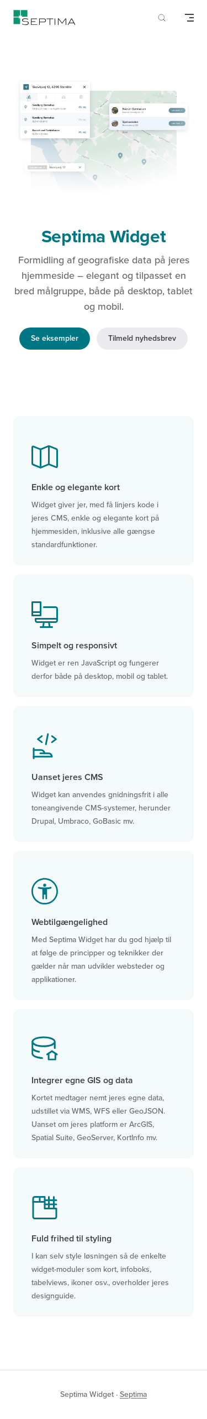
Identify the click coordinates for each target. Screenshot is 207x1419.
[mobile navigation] (189, 17)
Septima (133, 1394)
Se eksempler (54, 338)
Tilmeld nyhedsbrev (142, 338)
